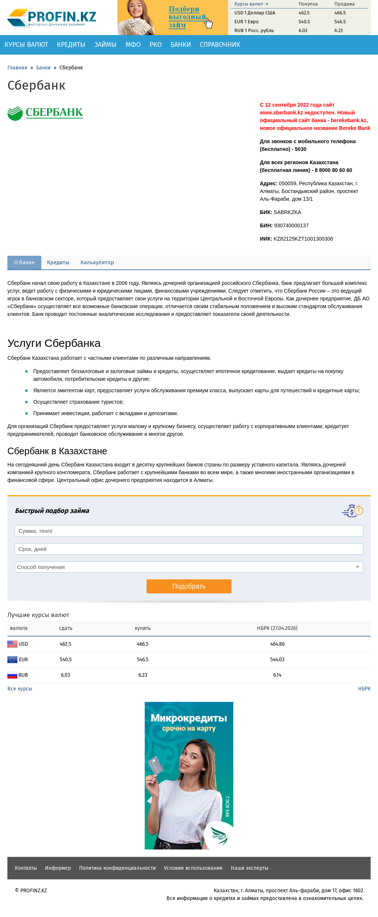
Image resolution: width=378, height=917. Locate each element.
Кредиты (71, 45)
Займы (105, 45)
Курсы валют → (251, 4)
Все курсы (19, 689)
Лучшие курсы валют (38, 615)
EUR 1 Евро (246, 21)
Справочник (220, 45)
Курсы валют (26, 45)
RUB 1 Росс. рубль (254, 30)
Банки (181, 45)
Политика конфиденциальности (117, 868)
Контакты (26, 868)
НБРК (364, 689)
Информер (58, 868)
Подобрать (189, 586)
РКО (156, 45)
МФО (133, 45)
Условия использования (193, 868)
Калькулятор (97, 262)
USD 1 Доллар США (254, 12)
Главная (17, 68)
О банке (24, 262)
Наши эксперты (249, 868)
